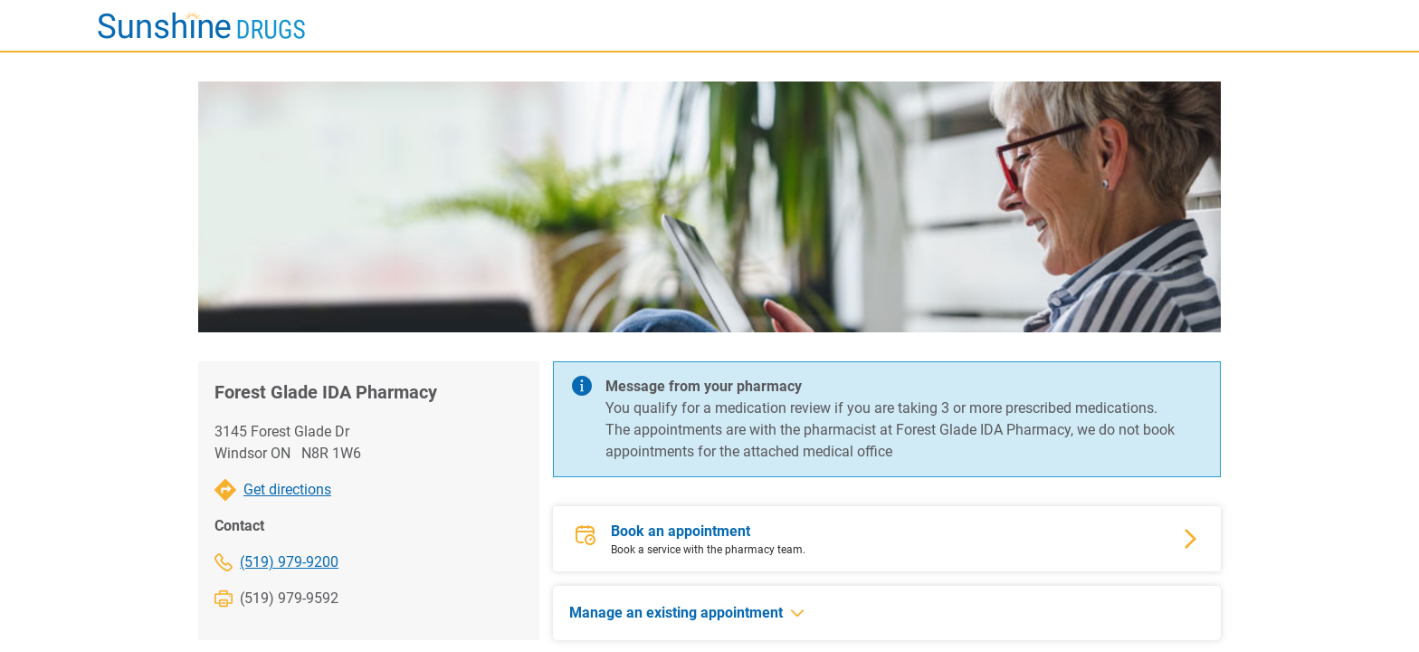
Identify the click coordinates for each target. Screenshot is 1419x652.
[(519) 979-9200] (322, 562)
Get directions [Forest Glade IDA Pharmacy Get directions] (287, 489)
